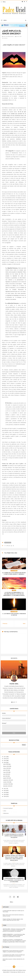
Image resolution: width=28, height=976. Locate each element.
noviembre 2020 (7, 784)
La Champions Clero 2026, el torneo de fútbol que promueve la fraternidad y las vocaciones (14, 955)
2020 (5, 762)
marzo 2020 (6, 768)
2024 (5, 794)
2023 (5, 792)
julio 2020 (5, 776)
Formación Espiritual (8, 808)
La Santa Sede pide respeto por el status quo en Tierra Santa (13, 911)
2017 (5, 756)
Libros (14, 590)
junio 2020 (5, 774)
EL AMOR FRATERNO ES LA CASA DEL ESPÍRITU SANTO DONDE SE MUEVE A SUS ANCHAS (14, 836)
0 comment (4, 38)
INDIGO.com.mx (21, 972)
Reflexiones (8, 542)
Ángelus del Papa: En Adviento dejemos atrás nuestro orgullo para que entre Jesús (13, 920)
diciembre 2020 (6, 786)
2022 (5, 790)
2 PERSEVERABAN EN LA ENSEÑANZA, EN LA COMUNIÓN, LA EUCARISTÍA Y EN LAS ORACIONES (14, 880)
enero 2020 (6, 764)
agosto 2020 (6, 778)
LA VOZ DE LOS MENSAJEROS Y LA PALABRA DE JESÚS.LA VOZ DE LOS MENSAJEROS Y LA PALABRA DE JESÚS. (14, 594)
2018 (5, 758)
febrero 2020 (6, 766)
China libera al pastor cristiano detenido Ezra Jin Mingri (13, 960)
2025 (5, 796)
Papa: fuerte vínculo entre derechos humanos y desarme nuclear (13, 915)
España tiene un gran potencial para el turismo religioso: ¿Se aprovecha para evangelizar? (13, 951)
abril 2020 (5, 770)
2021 (5, 788)
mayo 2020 (6, 772)
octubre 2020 (6, 782)
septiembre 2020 (7, 780)
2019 (5, 760)
